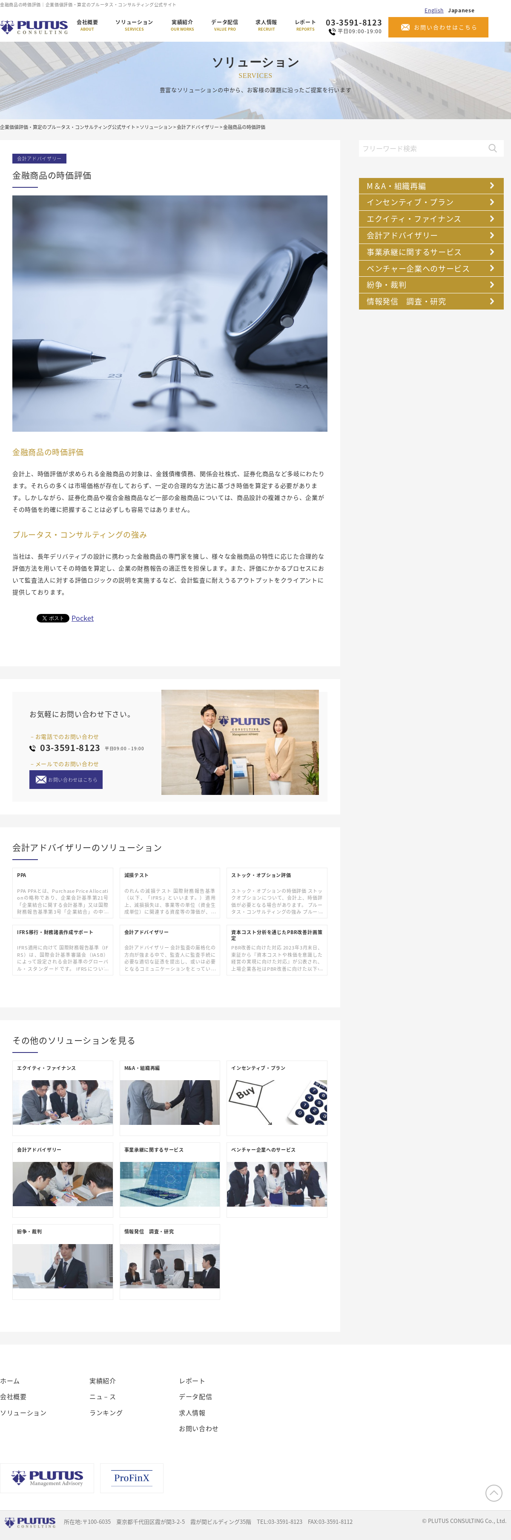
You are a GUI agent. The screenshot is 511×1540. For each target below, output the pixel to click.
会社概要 (87, 26)
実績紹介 (182, 26)
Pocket (83, 618)
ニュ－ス (102, 1396)
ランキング (106, 1412)
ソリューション (134, 26)
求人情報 (266, 26)
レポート (305, 26)
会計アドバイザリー (39, 158)
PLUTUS (34, 27)
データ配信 (224, 26)
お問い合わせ (199, 1428)
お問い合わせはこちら (446, 27)
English (434, 10)
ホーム (10, 1380)
